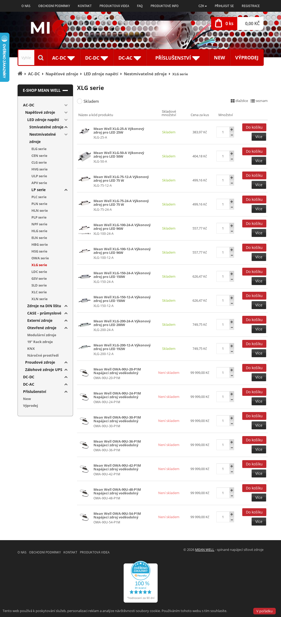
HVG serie (39, 169)
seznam (259, 100)
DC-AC (28, 384)
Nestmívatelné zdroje (42, 138)
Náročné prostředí (43, 355)
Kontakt (85, 6)
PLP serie (39, 217)
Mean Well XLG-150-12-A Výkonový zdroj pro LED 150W (122, 299)
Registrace (251, 6)
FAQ (140, 6)
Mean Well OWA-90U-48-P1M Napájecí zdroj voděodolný (117, 491)
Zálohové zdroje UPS (43, 369)
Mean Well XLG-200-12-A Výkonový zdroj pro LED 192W (122, 347)
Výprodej (246, 57)
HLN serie (39, 210)
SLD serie (39, 285)
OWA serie (40, 258)
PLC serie (39, 197)
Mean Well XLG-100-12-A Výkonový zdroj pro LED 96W (122, 251)
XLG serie (39, 264)
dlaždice (239, 100)
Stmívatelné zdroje (46, 126)
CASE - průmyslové (44, 313)
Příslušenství (34, 391)
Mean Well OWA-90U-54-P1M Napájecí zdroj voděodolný (117, 515)
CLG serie (39, 162)
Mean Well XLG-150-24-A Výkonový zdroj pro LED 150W (122, 275)
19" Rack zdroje (40, 341)
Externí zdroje (39, 320)
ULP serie (39, 176)
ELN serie (39, 237)
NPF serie (39, 224)
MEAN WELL (204, 549)
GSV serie (39, 278)
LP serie (38, 189)
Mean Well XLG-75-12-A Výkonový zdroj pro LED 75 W (121, 178)
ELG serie (39, 148)
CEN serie (39, 155)
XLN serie (39, 298)
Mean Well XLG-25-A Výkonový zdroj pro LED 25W (118, 130)
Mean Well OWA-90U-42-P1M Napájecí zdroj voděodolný (117, 467)
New (219, 57)
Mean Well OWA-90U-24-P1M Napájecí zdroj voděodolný (117, 395)
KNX (31, 348)
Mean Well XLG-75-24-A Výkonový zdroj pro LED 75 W (121, 202)
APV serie (39, 182)
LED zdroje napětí (43, 119)
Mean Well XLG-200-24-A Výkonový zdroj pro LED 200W (122, 323)
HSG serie (39, 251)
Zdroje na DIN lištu (44, 305)
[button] (203, 6)
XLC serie (39, 292)
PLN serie (39, 203)
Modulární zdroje (41, 335)
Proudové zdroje (40, 362)
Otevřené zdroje (41, 327)
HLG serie (39, 230)
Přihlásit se (224, 6)
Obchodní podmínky (54, 6)
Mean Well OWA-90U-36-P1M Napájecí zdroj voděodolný (117, 443)
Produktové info (165, 6)
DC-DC (28, 376)
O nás (25, 6)
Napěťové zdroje (40, 112)
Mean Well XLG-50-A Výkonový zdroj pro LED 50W (118, 154)
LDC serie (39, 271)
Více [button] (258, 136)
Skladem (91, 101)
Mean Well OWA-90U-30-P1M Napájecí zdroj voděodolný (117, 419)
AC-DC (28, 104)
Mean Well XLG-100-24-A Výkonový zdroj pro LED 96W (122, 226)
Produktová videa (114, 6)
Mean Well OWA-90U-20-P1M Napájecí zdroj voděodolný (117, 371)
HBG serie (39, 244)
